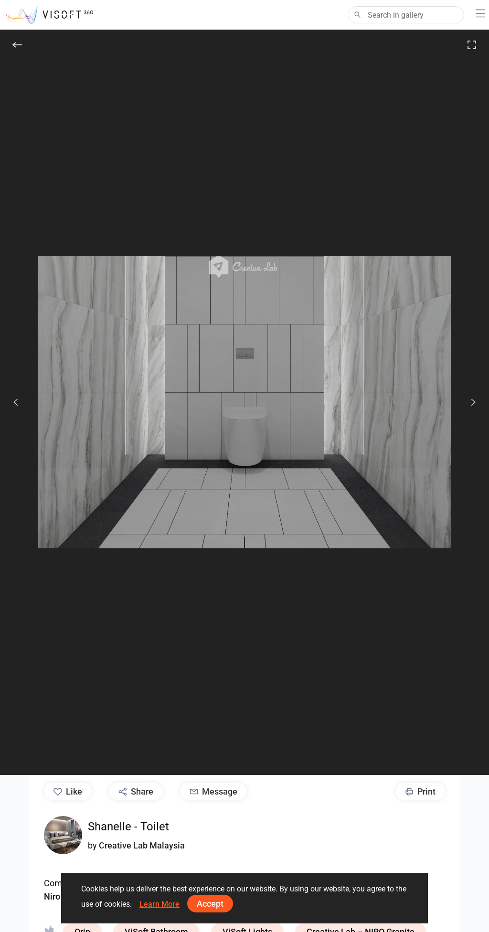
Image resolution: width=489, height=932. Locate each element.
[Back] (17, 45)
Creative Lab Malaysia (142, 845)
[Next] (468, 402)
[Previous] (15, 402)
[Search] (406, 14)
